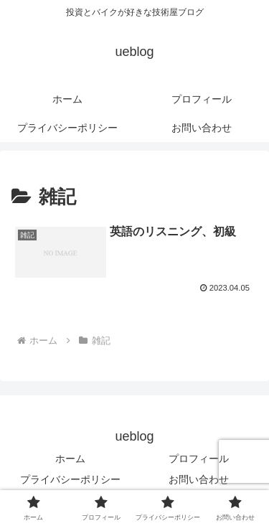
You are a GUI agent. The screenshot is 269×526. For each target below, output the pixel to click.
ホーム (70, 458)
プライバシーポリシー (70, 479)
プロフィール (199, 458)
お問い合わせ (199, 479)
